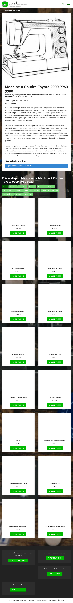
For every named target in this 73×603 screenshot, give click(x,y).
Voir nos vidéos (55, 574)
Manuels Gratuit (18, 590)
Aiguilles (23, 187)
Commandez (18, 233)
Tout (5, 187)
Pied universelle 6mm (46, 187)
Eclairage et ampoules (24, 194)
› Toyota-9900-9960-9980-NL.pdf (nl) (19, 166)
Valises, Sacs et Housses (11, 190)
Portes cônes (7, 194)
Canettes (13, 187)
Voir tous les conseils (18, 560)
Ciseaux (32, 187)
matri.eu (39, 600)
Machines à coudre (11, 10)
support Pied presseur (50, 190)
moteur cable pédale (31, 190)
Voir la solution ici (55, 558)
